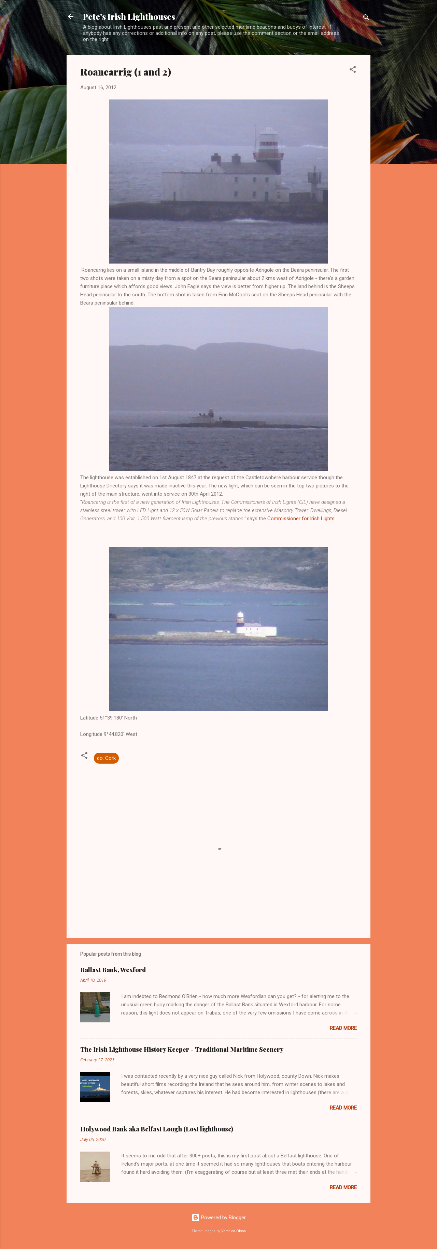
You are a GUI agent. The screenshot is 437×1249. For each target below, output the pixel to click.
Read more (343, 1028)
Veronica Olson (233, 1231)
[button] (353, 70)
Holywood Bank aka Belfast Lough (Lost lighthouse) (156, 1129)
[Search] (366, 18)
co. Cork (106, 758)
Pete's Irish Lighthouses (129, 16)
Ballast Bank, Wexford (113, 970)
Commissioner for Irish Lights (301, 518)
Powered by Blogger (219, 1217)
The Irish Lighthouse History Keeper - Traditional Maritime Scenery (181, 1049)
